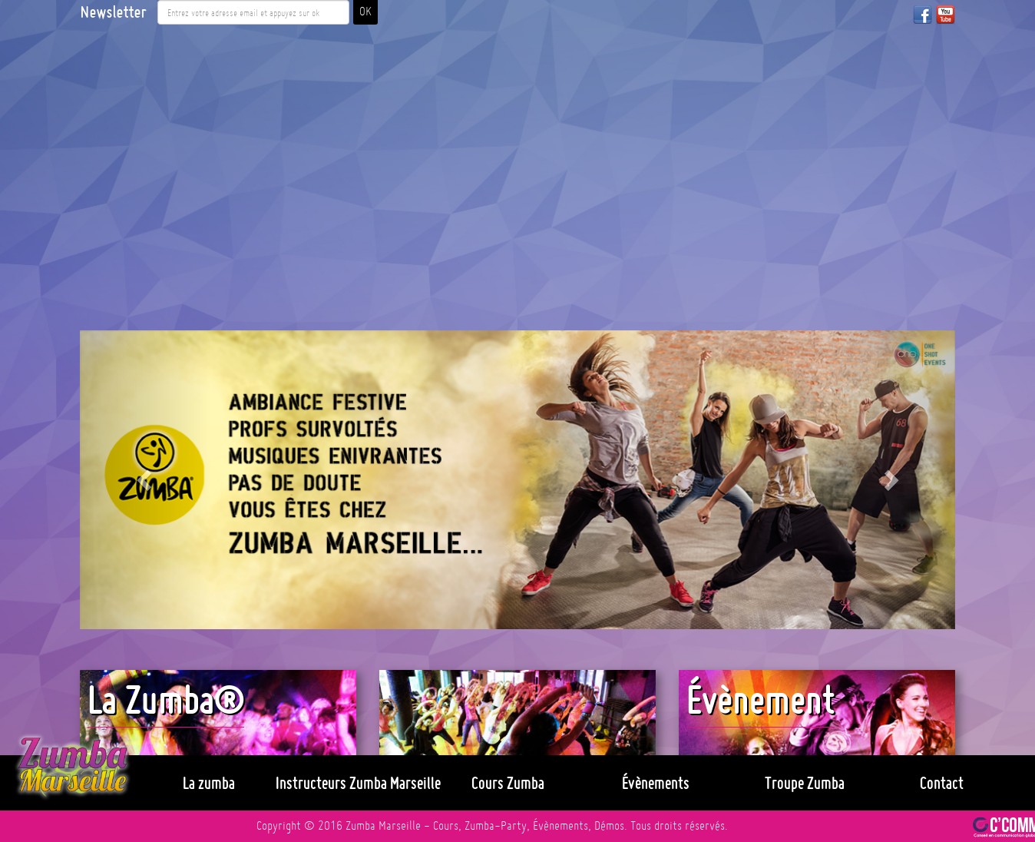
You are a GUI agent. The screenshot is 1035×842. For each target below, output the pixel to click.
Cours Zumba (507, 783)
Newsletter (113, 12)
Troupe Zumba (805, 783)
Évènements (655, 783)
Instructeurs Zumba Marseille (358, 783)
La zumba (209, 783)
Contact (942, 783)
